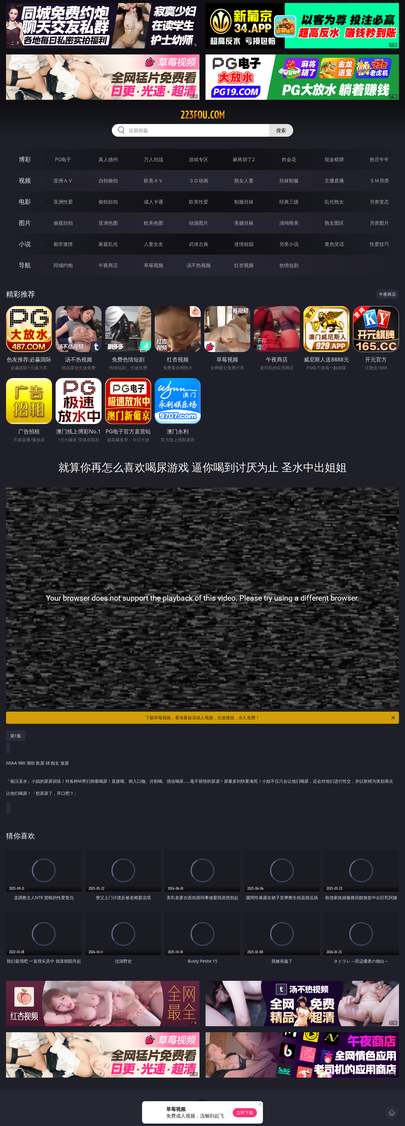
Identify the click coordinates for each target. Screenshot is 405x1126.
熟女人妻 (244, 180)
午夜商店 (108, 265)
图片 (25, 223)
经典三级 (289, 201)
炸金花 (289, 159)
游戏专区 (198, 159)
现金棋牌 (334, 159)
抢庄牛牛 (379, 159)
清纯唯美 (289, 223)
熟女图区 (334, 223)
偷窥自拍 (63, 223)
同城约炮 (63, 265)
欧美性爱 (198, 201)
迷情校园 (244, 244)
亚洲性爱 (63, 201)
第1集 (15, 736)
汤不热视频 (198, 265)
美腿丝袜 (244, 223)
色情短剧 (289, 265)
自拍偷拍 (108, 180)
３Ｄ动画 (198, 180)
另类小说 (289, 244)
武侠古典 (198, 244)
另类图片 (379, 223)
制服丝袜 (244, 201)
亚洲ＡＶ (63, 180)
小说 (25, 244)
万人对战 (153, 159)
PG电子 (63, 159)
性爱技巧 (379, 244)
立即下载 (244, 1112)
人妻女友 (153, 244)
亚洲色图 (108, 223)
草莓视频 (153, 265)
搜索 (281, 130)
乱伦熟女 (334, 201)
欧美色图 (153, 223)
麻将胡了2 (244, 159)
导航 (25, 265)
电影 (25, 201)
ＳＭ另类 (379, 180)
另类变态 (379, 201)
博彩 (25, 159)
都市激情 (63, 244)
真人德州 (108, 159)
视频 (25, 180)
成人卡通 (153, 201)
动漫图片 (198, 223)
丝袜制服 (289, 180)
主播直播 (334, 180)
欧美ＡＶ (153, 180)
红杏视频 (244, 265)
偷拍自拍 (108, 201)
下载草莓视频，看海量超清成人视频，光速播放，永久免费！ (270, 717)
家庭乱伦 (108, 244)
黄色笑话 (334, 244)
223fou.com (202, 115)
